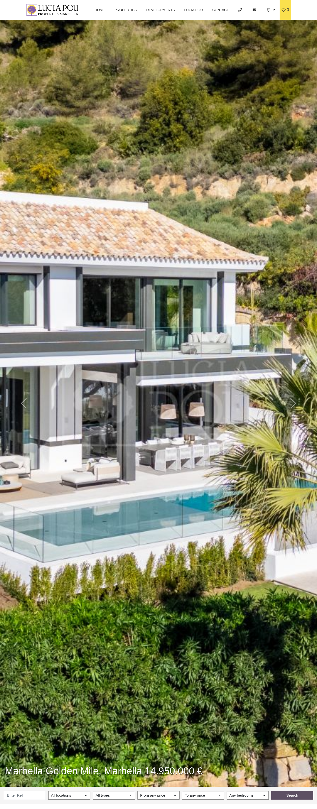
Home (100, 10)
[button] (271, 10)
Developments (160, 10)
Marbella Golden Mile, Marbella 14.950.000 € (104, 770)
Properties (125, 10)
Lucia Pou (193, 10)
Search (292, 795)
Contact (220, 10)
